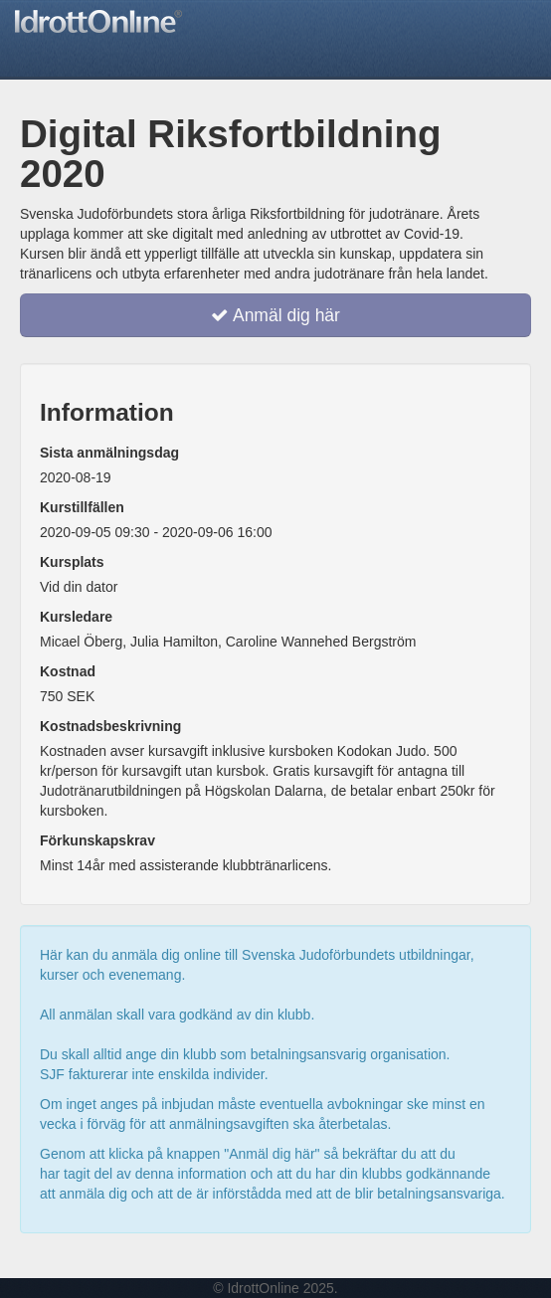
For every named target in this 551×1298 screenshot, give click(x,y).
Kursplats (72, 562)
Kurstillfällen (82, 507)
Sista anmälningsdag (109, 453)
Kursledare (76, 617)
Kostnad (67, 671)
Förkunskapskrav (97, 840)
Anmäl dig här (275, 315)
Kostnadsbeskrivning (110, 726)
